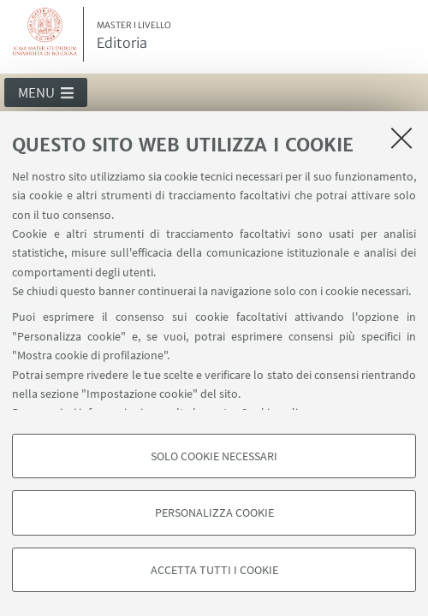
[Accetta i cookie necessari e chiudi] (401, 137)
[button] (45, 92)
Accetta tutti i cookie (214, 570)
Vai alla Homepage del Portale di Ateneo (45, 34)
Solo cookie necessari (214, 456)
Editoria (134, 36)
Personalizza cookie (214, 512)
